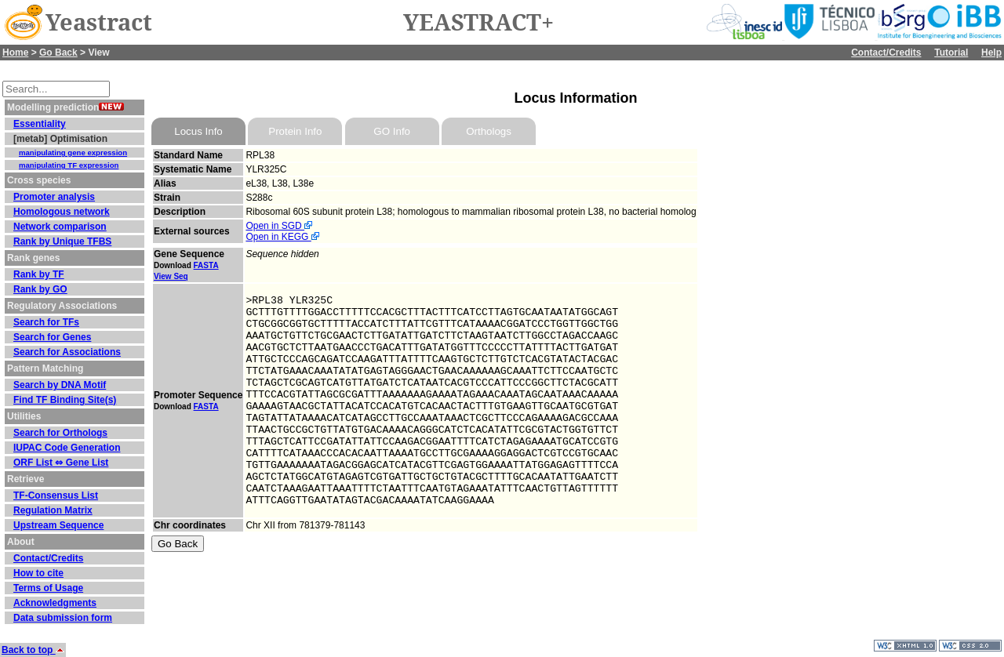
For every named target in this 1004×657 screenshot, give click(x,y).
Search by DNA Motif (59, 384)
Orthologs (488, 131)
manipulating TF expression (68, 165)
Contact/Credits (886, 52)
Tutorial (951, 52)
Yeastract (98, 22)
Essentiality (39, 123)
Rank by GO (40, 289)
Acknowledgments (54, 602)
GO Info (391, 131)
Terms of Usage (48, 588)
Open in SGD (279, 225)
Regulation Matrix (53, 510)
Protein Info (295, 131)
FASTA (206, 265)
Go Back (58, 52)
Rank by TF (38, 274)
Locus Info (198, 131)
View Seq (171, 276)
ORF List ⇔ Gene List (60, 462)
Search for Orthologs (60, 432)
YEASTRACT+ (478, 22)
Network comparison (60, 226)
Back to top (33, 649)
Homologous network (61, 211)
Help (991, 52)
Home (15, 52)
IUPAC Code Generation (66, 447)
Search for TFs (46, 322)
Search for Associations (67, 352)
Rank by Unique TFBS (62, 241)
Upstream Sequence (58, 525)
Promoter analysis (54, 196)
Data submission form (62, 617)
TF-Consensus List (55, 495)
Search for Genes (52, 337)
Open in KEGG (282, 236)
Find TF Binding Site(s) (64, 399)
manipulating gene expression (73, 152)
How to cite (38, 573)
